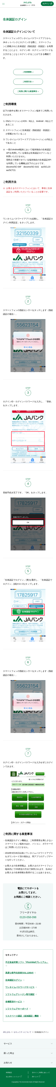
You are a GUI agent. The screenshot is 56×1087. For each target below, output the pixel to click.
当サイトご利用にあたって (41, 1072)
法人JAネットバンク (13, 1076)
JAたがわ (27, 2)
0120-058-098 (28, 917)
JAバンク (35, 1076)
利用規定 (9, 1072)
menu (3, 3)
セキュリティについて (22, 1032)
